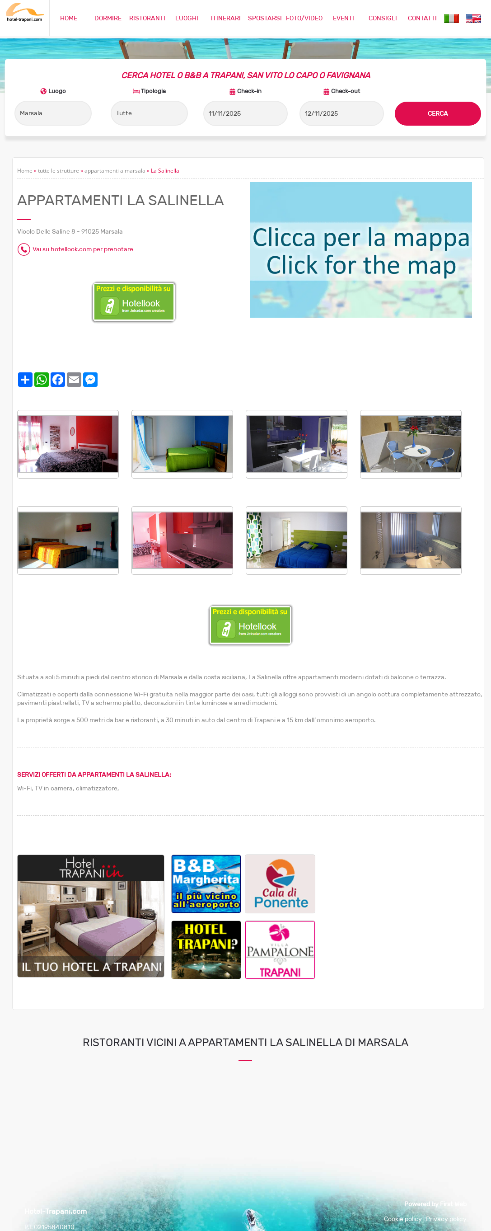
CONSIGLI (383, 18)
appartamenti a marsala (114, 170)
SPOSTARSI (265, 18)
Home (25, 170)
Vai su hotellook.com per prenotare (83, 249)
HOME (68, 18)
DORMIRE (108, 18)
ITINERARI (226, 18)
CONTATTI (422, 18)
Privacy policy (446, 1219)
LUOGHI (186, 18)
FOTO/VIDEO (304, 18)
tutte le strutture (58, 170)
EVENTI (343, 18)
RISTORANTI (147, 18)
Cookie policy (403, 1219)
